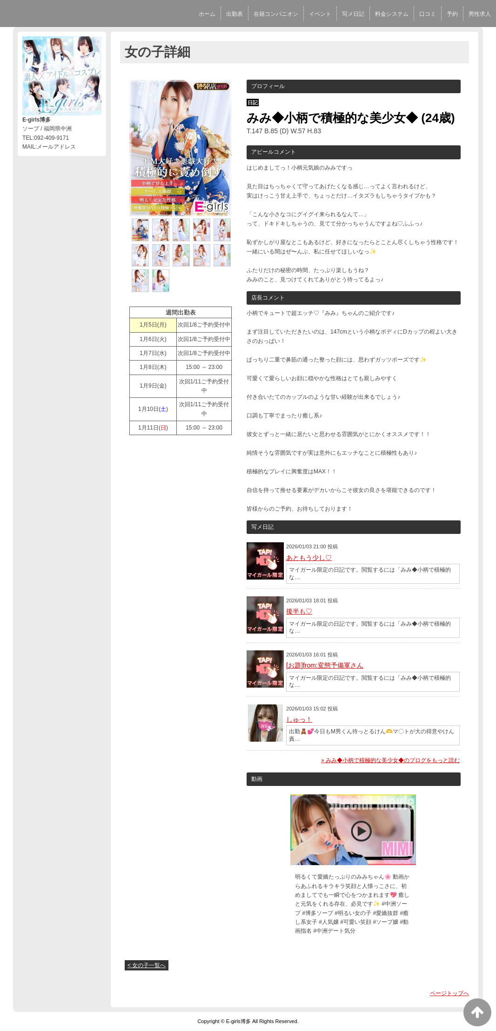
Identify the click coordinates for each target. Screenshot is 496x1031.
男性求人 (480, 14)
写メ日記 (353, 14)
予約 (452, 14)
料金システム (392, 14)
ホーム (207, 14)
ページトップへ (449, 993)
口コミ (427, 14)
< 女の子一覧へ (146, 965)
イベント (320, 14)
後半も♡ (299, 611)
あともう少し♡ (309, 557)
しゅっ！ (299, 719)
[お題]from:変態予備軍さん (324, 665)
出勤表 (234, 14)
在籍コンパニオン (276, 14)
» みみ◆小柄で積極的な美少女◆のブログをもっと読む (390, 760)
